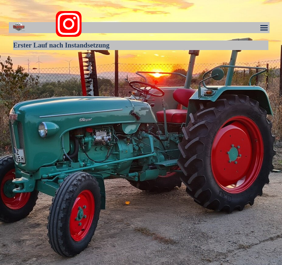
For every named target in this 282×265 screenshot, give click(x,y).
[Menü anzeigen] (264, 27)
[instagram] (69, 24)
